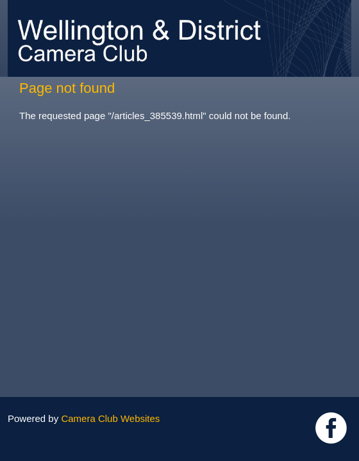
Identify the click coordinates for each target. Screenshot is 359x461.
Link (331, 428)
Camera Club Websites (110, 418)
